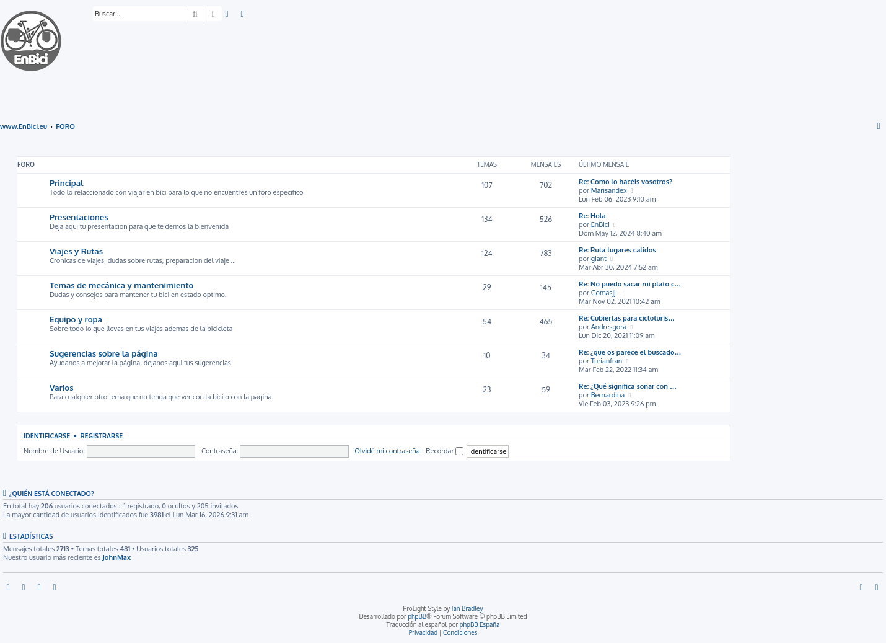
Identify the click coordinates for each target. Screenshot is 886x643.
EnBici (600, 224)
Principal (67, 182)
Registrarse (101, 436)
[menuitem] (227, 14)
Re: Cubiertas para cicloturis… (627, 318)
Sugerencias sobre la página (104, 353)
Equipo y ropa (76, 319)
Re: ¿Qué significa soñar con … (628, 386)
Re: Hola (592, 215)
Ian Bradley (467, 608)
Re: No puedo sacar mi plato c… (630, 284)
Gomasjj (603, 292)
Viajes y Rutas (76, 251)
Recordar (444, 450)
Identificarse (47, 436)
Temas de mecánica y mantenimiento (121, 285)
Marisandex (609, 190)
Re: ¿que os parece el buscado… (630, 352)
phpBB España (480, 624)
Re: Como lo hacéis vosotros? (625, 181)
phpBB (417, 616)
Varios (62, 387)
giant (599, 258)
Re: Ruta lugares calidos (617, 250)
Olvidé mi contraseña (386, 450)
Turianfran (606, 361)
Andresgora (608, 326)
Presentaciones (79, 216)
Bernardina (608, 395)
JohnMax (116, 557)
